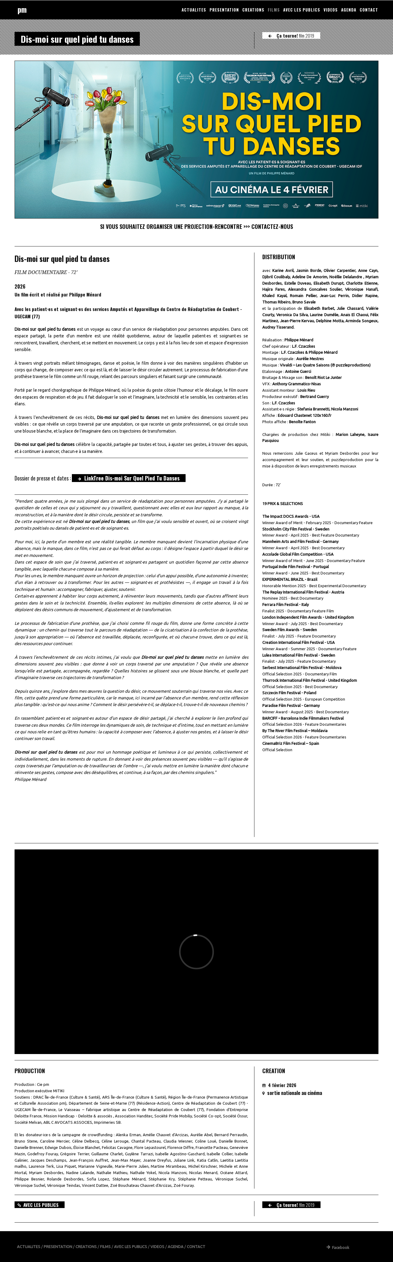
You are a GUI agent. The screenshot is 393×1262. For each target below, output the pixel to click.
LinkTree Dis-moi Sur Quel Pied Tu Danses (129, 478)
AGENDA (348, 10)
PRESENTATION (224, 10)
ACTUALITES (194, 10)
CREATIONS (253, 10)
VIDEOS (331, 10)
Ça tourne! (291, 35)
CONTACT (369, 10)
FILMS (274, 10)
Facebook (338, 1247)
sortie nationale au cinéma (294, 1092)
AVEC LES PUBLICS (301, 10)
